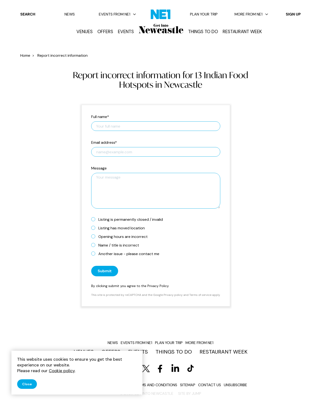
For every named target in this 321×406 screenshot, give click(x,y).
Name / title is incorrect (117, 245)
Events (126, 31)
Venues (84, 31)
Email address (104, 142)
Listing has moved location (120, 228)
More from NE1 (251, 14)
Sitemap (187, 384)
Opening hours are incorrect (121, 236)
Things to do (203, 31)
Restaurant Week (242, 31)
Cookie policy (62, 370)
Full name (100, 117)
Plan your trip (204, 14)
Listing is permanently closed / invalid (129, 219)
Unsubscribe (235, 384)
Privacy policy (173, 295)
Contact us (209, 384)
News (70, 14)
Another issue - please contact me (127, 253)
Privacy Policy (158, 286)
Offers (105, 31)
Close (27, 384)
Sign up (293, 14)
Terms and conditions (155, 384)
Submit (105, 270)
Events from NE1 (117, 14)
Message (99, 168)
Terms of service (200, 295)
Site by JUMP (189, 393)
